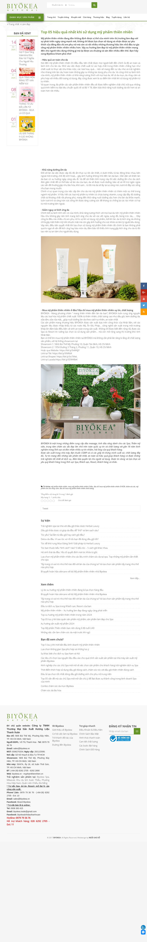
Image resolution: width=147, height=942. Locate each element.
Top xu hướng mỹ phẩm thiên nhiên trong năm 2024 (66, 614)
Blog (108, 17)
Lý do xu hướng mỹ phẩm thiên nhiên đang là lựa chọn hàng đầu (72, 589)
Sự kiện (45, 520)
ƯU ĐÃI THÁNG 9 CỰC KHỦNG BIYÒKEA (26, 136)
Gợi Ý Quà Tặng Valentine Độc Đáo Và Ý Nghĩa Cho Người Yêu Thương (26, 58)
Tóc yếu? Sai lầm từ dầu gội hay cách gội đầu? (63, 534)
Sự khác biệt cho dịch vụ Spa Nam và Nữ (60, 653)
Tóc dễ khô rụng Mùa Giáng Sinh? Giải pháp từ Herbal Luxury (70, 543)
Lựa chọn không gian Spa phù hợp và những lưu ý (65, 649)
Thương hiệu (98, 17)
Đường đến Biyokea (61, 744)
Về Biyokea (58, 725)
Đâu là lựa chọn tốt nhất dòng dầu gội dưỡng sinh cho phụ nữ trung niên (76, 674)
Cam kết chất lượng (88, 741)
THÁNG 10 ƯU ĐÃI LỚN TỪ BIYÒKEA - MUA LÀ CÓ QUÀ (26, 108)
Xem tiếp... (135, 578)
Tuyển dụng (117, 17)
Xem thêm (47, 584)
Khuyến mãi (76, 17)
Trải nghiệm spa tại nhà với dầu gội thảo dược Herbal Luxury (70, 526)
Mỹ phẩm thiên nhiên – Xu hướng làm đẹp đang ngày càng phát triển (74, 610)
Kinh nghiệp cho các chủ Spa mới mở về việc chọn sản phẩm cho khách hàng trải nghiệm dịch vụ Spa (89, 665)
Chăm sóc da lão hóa (51, 690)
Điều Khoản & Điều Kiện (90, 729)
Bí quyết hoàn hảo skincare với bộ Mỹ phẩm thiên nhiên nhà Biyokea (74, 571)
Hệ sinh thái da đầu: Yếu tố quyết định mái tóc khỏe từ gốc (69, 552)
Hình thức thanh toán (89, 737)
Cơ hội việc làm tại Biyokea (64, 733)
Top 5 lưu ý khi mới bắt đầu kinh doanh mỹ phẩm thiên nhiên (70, 644)
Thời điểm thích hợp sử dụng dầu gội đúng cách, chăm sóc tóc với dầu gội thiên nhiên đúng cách (87, 669)
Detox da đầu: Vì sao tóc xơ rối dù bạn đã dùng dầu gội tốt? (69, 539)
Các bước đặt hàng (88, 745)
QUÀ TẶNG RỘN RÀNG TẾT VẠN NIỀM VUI (27, 80)
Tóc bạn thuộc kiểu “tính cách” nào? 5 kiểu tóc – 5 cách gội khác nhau (74, 547)
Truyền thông (63, 17)
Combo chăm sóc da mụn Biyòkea (57, 686)
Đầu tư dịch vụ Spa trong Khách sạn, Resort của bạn (66, 606)
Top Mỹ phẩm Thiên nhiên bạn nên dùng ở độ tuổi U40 (67, 628)
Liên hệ (127, 17)
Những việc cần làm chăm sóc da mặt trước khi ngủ (65, 632)
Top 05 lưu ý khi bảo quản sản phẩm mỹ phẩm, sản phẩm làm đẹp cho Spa (77, 619)
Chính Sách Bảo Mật (89, 733)
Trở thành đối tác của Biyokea (62, 739)
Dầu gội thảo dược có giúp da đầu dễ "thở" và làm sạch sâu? (70, 530)
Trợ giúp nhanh (87, 725)
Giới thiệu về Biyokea (62, 729)
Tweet (45, 508)
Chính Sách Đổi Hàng (89, 749)
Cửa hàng (87, 17)
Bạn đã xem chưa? (52, 639)
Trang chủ (51, 17)
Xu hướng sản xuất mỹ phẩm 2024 (57, 623)
